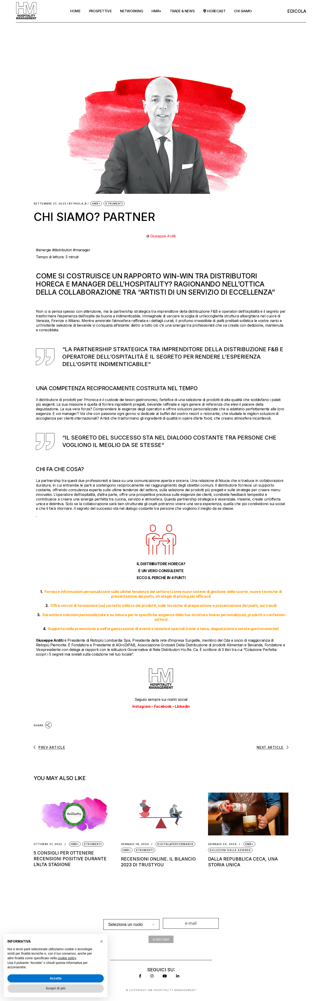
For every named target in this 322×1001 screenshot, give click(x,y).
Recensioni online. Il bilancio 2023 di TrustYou (158, 861)
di (161, 236)
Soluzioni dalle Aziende (230, 850)
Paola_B (78, 203)
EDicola (296, 11)
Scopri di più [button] (56, 988)
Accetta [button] (56, 978)
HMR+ (96, 203)
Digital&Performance (175, 844)
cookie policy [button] (67, 958)
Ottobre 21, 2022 (48, 844)
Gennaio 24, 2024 (222, 844)
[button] (101, 941)
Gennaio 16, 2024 (135, 844)
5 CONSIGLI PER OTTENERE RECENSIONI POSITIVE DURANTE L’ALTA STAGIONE (70, 858)
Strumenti (114, 203)
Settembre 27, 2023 (50, 203)
